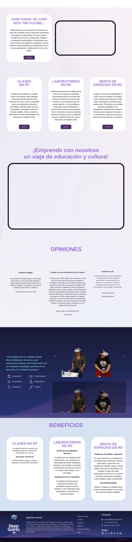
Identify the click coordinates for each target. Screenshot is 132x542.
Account (80, 519)
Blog (78, 532)
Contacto (80, 523)
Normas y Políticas (83, 529)
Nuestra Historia (82, 516)
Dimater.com (123, 539)
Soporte (80, 526)
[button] (55, 356)
